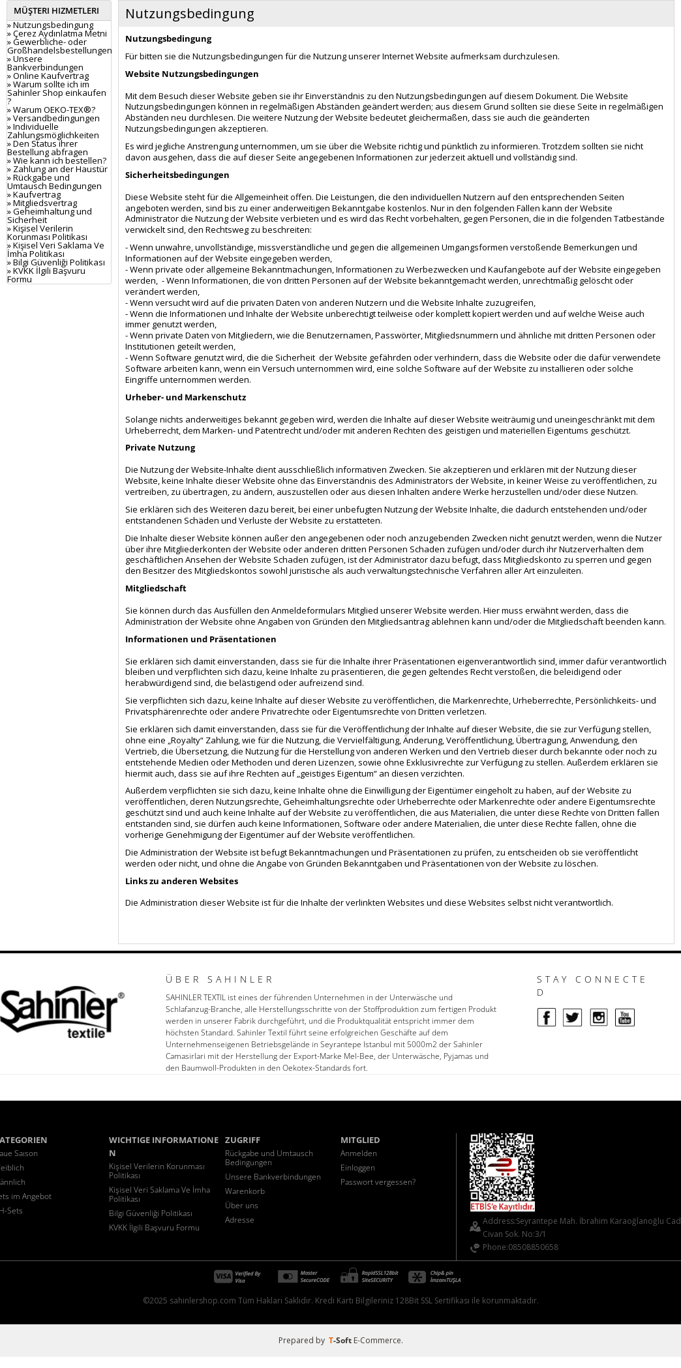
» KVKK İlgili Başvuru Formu (46, 275)
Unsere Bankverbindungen (273, 1176)
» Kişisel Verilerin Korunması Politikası (47, 232)
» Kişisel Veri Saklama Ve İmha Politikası (55, 249)
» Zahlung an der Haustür (57, 169)
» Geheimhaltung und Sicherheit (49, 215)
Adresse (239, 1219)
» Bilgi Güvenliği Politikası (56, 262)
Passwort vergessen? (378, 1181)
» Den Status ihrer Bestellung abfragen (47, 148)
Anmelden (358, 1153)
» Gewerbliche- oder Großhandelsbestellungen (59, 46)
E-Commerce (377, 1340)
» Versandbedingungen (53, 118)
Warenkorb (245, 1191)
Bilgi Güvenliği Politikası (150, 1213)
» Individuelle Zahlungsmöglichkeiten (53, 131)
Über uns (241, 1205)
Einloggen (357, 1167)
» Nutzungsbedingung (50, 25)
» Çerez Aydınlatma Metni (57, 33)
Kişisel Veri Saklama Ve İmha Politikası (159, 1194)
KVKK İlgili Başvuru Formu (154, 1227)
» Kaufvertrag (34, 194)
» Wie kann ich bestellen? (56, 160)
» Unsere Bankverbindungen (45, 63)
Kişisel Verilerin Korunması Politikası (157, 1171)
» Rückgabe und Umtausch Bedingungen (54, 181)
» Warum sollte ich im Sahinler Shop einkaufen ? (56, 92)
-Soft (341, 1340)
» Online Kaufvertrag (48, 76)
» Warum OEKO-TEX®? (51, 109)
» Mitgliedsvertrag (42, 203)
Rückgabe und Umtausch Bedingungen (269, 1158)
